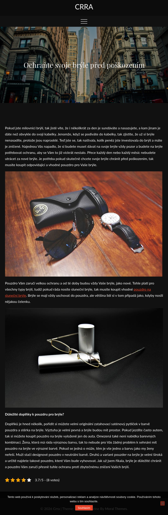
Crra (84, 6)
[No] (162, 503)
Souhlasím (84, 508)
